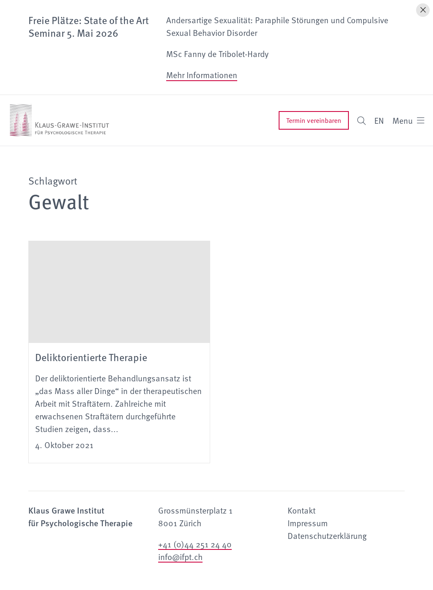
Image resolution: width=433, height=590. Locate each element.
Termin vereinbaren (313, 120)
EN (379, 120)
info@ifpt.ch (180, 556)
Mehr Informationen (201, 74)
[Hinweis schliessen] (423, 10)
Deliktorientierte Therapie (91, 357)
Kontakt (301, 510)
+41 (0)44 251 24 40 (195, 544)
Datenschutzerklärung (327, 535)
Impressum (308, 523)
